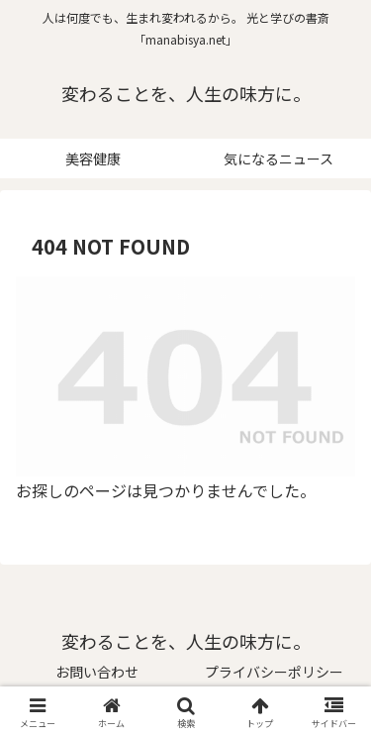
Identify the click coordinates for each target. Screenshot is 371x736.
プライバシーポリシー (274, 672)
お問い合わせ (97, 672)
